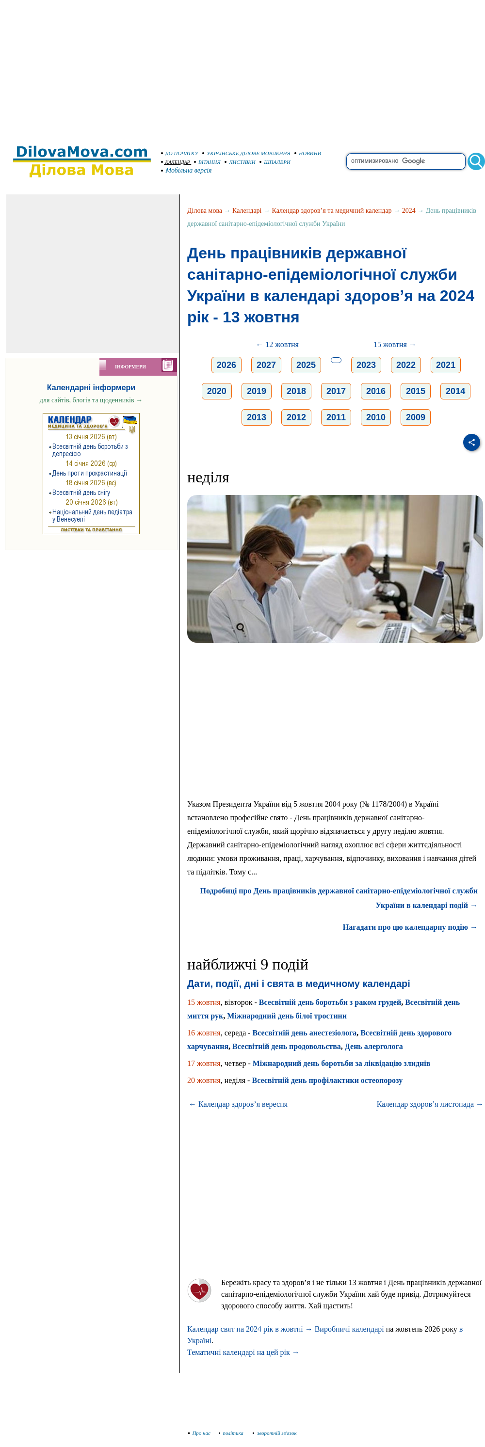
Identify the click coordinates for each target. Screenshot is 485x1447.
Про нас (199, 1433)
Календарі (246, 210)
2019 (256, 391)
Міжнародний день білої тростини (287, 1016)
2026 (226, 365)
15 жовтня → (395, 344)
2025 (306, 365)
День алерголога (374, 1046)
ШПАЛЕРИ (275, 162)
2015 (415, 391)
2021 (445, 365)
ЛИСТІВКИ (240, 162)
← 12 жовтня (277, 344)
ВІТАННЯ (207, 162)
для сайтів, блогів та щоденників (91, 400)
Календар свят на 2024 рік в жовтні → (250, 1329)
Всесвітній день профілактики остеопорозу (327, 1080)
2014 (455, 391)
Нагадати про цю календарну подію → (410, 927)
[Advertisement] (242, 68)
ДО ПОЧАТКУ (179, 153)
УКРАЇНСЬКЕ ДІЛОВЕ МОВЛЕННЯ (246, 153)
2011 (336, 417)
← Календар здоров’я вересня (238, 1104)
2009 (415, 417)
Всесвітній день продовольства (286, 1046)
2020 (216, 391)
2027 (266, 365)
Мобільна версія (186, 170)
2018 (296, 391)
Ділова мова (204, 210)
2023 (366, 365)
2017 (336, 391)
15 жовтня (204, 1002)
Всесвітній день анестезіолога (305, 1033)
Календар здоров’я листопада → (430, 1104)
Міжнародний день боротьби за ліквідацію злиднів (342, 1063)
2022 (406, 365)
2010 (376, 417)
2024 (409, 210)
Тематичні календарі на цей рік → (243, 1352)
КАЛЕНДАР (175, 162)
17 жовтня (204, 1063)
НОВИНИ (308, 153)
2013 (256, 417)
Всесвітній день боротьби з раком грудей (330, 1002)
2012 (296, 417)
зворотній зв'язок (275, 1433)
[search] (406, 161)
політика (232, 1433)
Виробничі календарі (349, 1329)
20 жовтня (204, 1080)
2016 (376, 391)
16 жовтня (204, 1033)
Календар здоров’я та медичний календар (332, 210)
